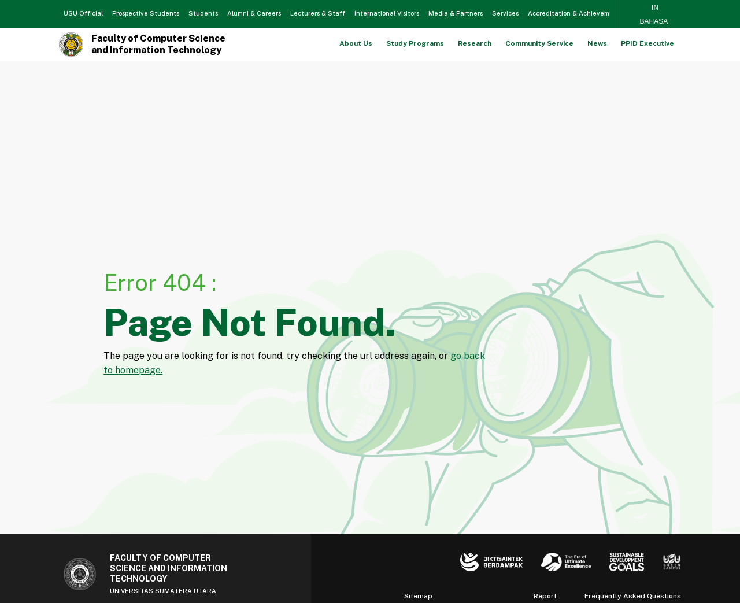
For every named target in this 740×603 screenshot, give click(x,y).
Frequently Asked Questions (632, 596)
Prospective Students (145, 13)
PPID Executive (647, 43)
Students (203, 13)
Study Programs (415, 43)
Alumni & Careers (254, 13)
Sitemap (418, 596)
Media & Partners (455, 13)
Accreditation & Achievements (575, 13)
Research (474, 43)
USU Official (83, 13)
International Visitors (386, 13)
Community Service (539, 43)
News (597, 43)
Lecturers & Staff (317, 13)
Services (505, 13)
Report (545, 596)
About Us (355, 43)
